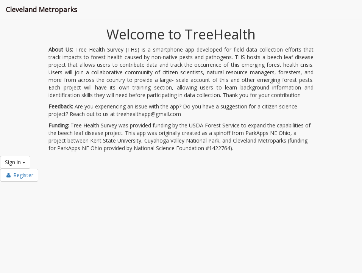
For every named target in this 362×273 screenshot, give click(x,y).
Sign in (15, 162)
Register (19, 175)
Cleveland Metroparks (41, 9)
